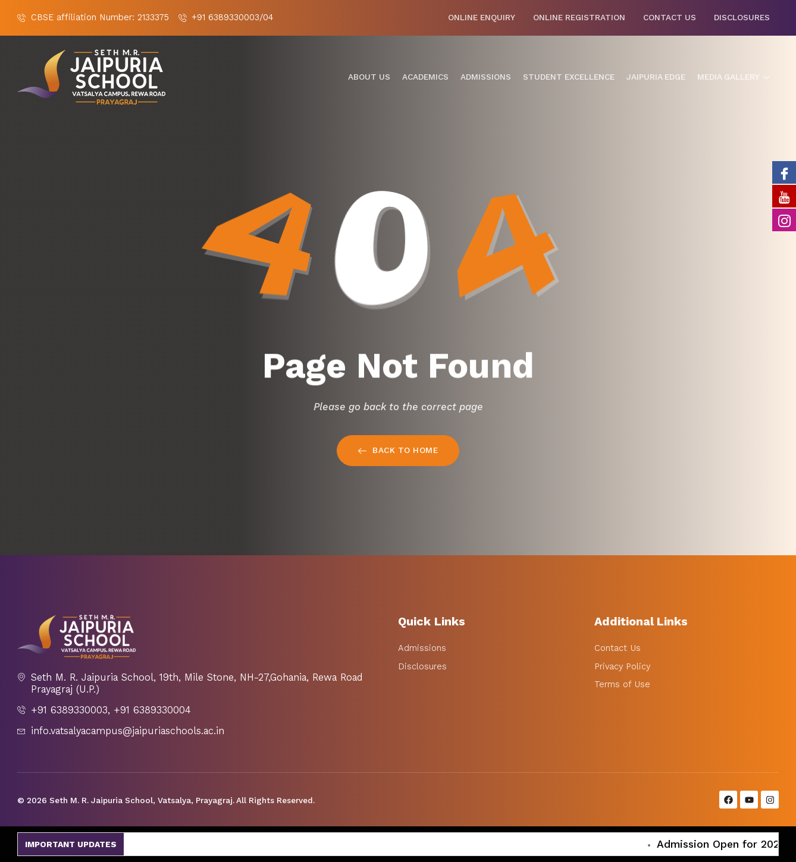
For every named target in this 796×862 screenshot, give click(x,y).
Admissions (485, 77)
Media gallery (735, 77)
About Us (369, 77)
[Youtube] (784, 196)
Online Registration (579, 17)
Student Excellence (569, 77)
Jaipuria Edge (655, 77)
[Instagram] (784, 220)
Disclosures (742, 17)
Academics (425, 77)
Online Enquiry (481, 17)
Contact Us (669, 17)
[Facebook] (784, 172)
